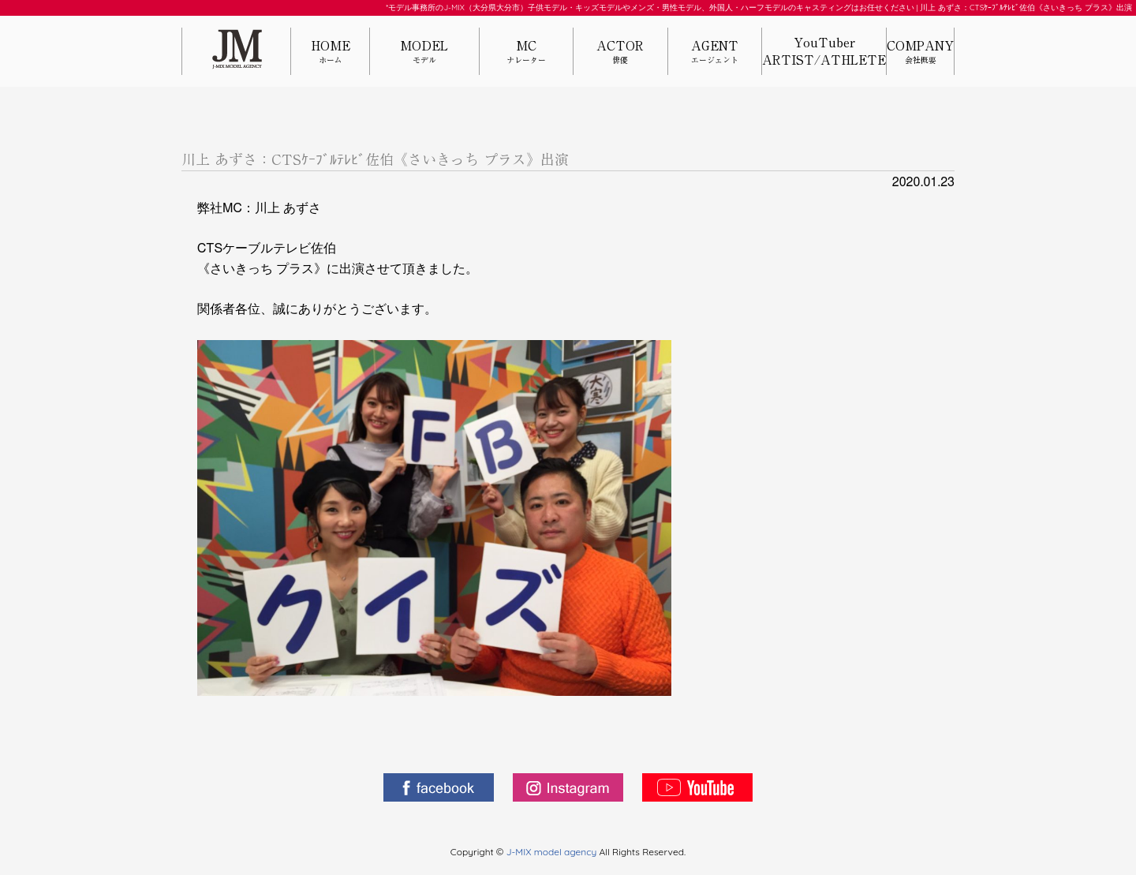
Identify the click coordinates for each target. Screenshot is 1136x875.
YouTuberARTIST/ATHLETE (824, 51)
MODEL (424, 52)
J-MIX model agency (553, 852)
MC (526, 52)
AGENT (714, 52)
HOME (330, 52)
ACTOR (620, 52)
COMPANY (920, 52)
